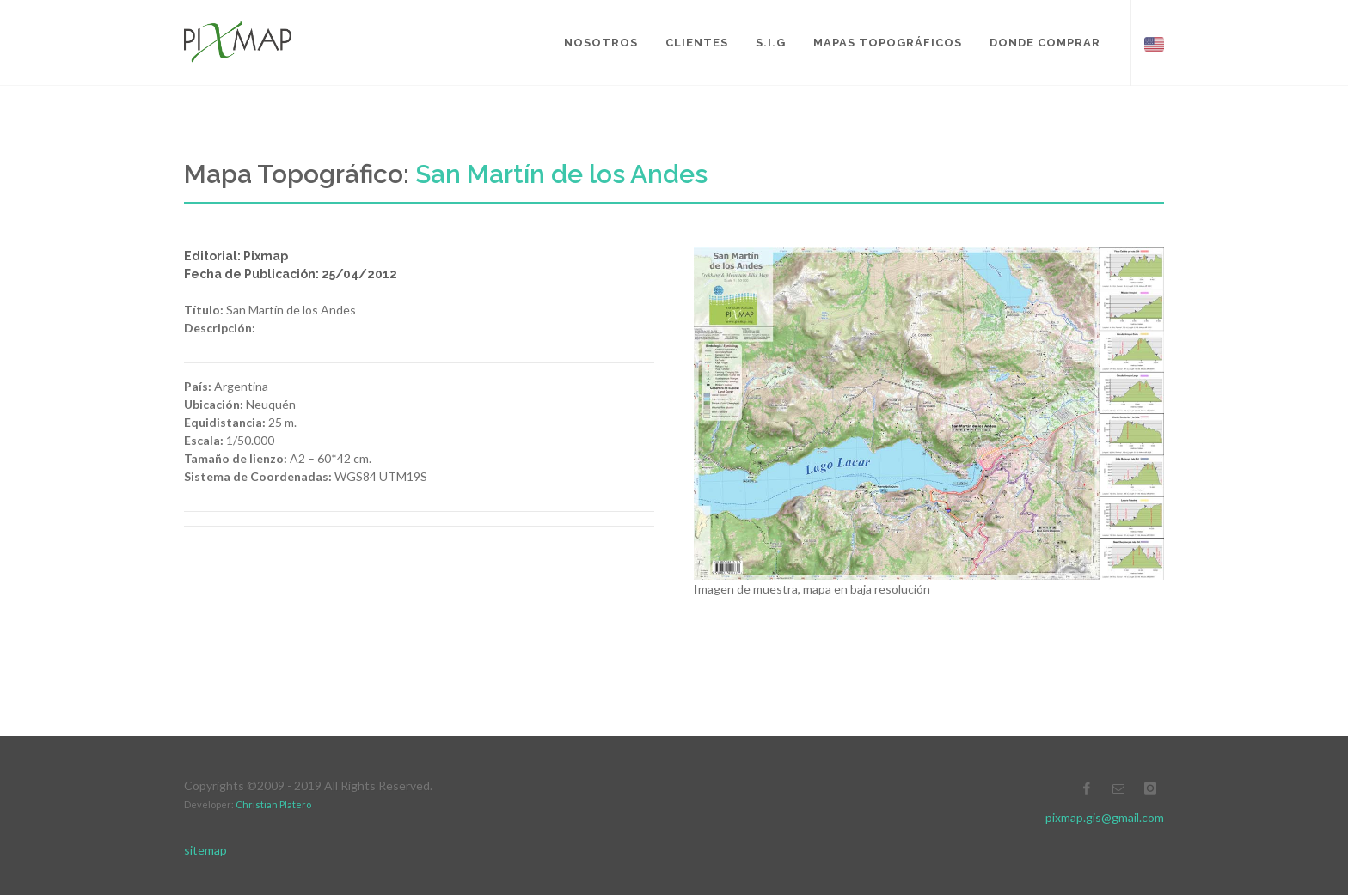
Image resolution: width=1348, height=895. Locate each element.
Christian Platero (273, 804)
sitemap (205, 850)
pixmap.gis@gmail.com (1104, 817)
